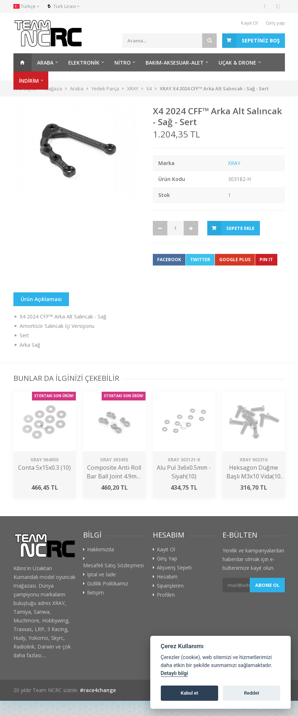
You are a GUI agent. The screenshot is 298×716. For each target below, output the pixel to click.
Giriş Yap (167, 558)
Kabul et (189, 693)
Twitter (200, 259)
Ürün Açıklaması (41, 299)
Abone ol (267, 585)
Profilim (166, 595)
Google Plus (234, 259)
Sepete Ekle (240, 228)
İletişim (95, 592)
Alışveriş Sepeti (174, 567)
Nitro (122, 62)
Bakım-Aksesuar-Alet (175, 62)
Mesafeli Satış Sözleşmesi (113, 565)
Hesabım (167, 576)
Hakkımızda (100, 549)
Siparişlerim (170, 586)
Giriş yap (275, 23)
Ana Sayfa (22, 62)
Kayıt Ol (249, 23)
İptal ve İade (101, 574)
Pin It (266, 259)
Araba (45, 62)
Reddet (251, 693)
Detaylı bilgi (174, 673)
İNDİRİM (29, 80)
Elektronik (83, 62)
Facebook (169, 259)
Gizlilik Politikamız (107, 583)
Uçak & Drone (237, 62)
